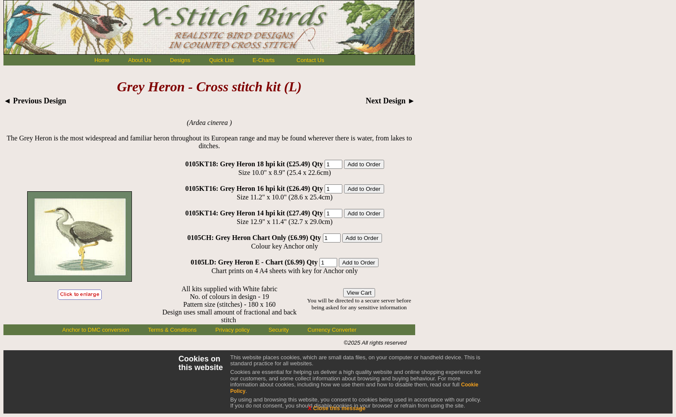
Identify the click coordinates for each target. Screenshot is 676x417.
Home (102, 60)
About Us (139, 60)
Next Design (390, 100)
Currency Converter (331, 330)
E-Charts (264, 60)
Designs (180, 60)
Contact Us (310, 60)
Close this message (337, 408)
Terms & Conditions (172, 330)
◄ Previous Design (34, 100)
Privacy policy (233, 330)
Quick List (221, 60)
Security (279, 330)
